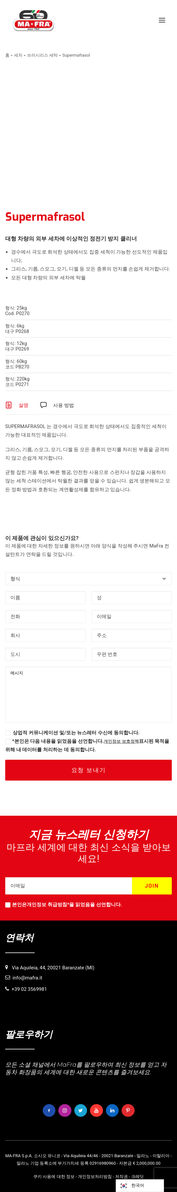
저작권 (121, 1176)
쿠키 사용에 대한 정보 (54, 1176)
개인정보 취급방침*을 (50, 905)
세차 (18, 55)
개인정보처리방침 (95, 1176)
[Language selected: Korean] (140, 1185)
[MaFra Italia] (33, 20)
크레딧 (137, 1176)
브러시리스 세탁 (42, 55)
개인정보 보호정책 (121, 741)
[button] (162, 20)
